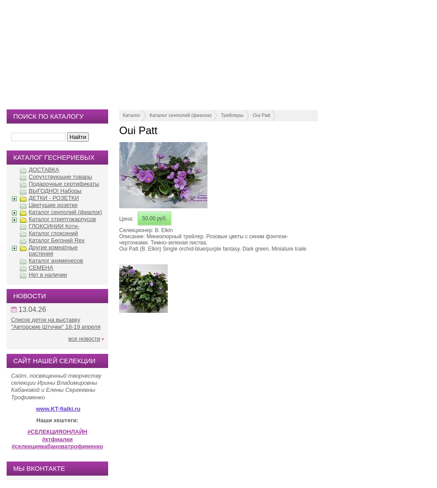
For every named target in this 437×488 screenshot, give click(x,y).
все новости (84, 338)
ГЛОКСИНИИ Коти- (54, 226)
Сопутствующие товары (60, 176)
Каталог (131, 115)
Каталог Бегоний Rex (57, 240)
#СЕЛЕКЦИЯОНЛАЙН (57, 431)
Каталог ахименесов (56, 260)
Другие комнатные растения (53, 250)
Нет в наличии (48, 274)
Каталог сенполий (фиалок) (180, 115)
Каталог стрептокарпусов (62, 219)
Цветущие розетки (53, 205)
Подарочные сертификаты (64, 183)
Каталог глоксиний (53, 233)
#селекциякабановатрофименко (57, 446)
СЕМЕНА (41, 267)
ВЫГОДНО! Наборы (55, 191)
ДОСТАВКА (44, 169)
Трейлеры (232, 115)
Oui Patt (262, 115)
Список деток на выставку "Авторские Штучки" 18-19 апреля (56, 323)
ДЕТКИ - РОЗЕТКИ (54, 198)
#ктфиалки (57, 439)
